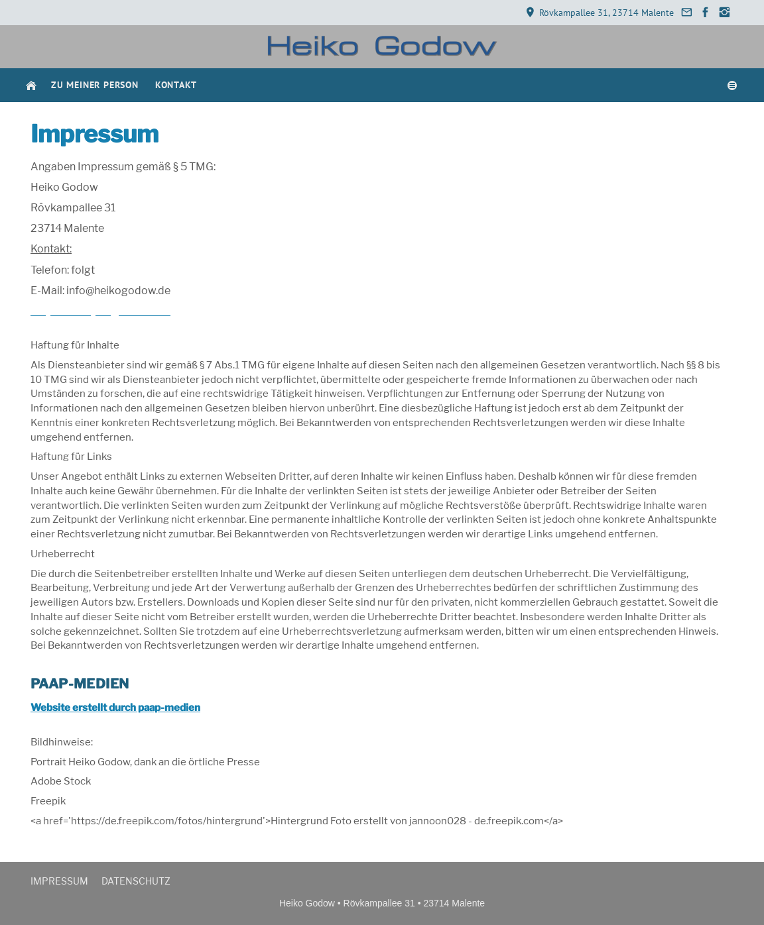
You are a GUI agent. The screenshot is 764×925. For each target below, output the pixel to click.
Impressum (59, 881)
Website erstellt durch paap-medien (115, 708)
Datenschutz (135, 881)
